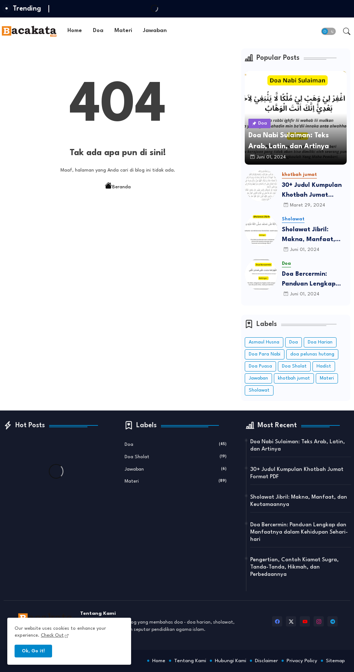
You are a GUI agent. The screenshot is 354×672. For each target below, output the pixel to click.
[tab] (74, 31)
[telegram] (332, 621)
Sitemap (335, 660)
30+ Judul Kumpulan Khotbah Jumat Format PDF (312, 191)
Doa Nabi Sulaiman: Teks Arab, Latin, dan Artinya (297, 445)
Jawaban (155, 31)
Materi (123, 31)
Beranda (118, 186)
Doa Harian (320, 342)
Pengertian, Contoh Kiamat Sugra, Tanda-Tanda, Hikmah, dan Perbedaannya (294, 567)
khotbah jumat (294, 378)
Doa (98, 31)
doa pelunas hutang (312, 354)
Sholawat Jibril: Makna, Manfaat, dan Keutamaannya (311, 235)
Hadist (323, 366)
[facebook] (277, 621)
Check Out (52, 635)
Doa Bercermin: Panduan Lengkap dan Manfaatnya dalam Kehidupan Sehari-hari (308, 280)
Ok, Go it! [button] (33, 651)
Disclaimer (266, 660)
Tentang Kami (190, 660)
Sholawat (259, 390)
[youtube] (305, 621)
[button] (328, 31)
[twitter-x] (291, 621)
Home (74, 31)
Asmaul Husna (264, 342)
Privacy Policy (302, 660)
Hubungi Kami (230, 660)
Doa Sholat (294, 366)
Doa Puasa (260, 366)
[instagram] (319, 621)
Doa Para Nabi (264, 354)
